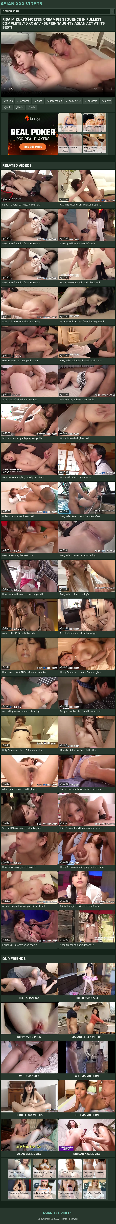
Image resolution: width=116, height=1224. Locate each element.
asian (10, 101)
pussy (107, 101)
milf (9, 107)
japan (39, 101)
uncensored (55, 101)
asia (33, 107)
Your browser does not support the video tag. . (58, 64)
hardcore (92, 101)
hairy (20, 107)
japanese (24, 101)
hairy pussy (75, 101)
